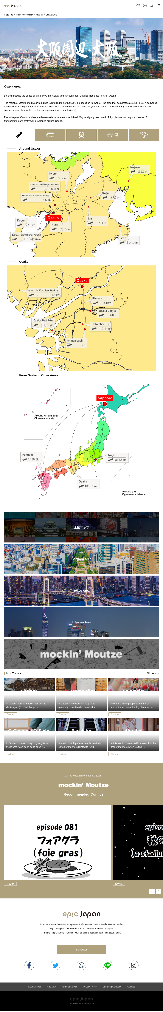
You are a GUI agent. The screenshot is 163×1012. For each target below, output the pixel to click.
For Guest (81, 950)
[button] (152, 892)
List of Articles (34, 988)
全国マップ (81, 528)
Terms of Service (69, 988)
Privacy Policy (89, 988)
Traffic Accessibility (24, 15)
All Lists (151, 674)
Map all (39, 15)
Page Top (8, 15)
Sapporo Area (81, 560)
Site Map (51, 988)
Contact (131, 988)
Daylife (10, 885)
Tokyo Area (81, 591)
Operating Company (111, 988)
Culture (10, 715)
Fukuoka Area (82, 623)
